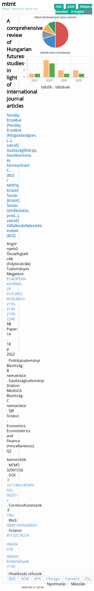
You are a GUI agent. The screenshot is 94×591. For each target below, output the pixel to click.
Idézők (46, 87)
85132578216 (18, 535)
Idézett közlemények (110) (18, 561)
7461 (11, 515)
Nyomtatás (56, 583)
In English (81, 12)
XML (59, 7)
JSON (70, 7)
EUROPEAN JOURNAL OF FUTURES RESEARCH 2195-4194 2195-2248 (16, 299)
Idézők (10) (12, 546)
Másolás (78, 583)
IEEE (12, 578)
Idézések (62, 87)
